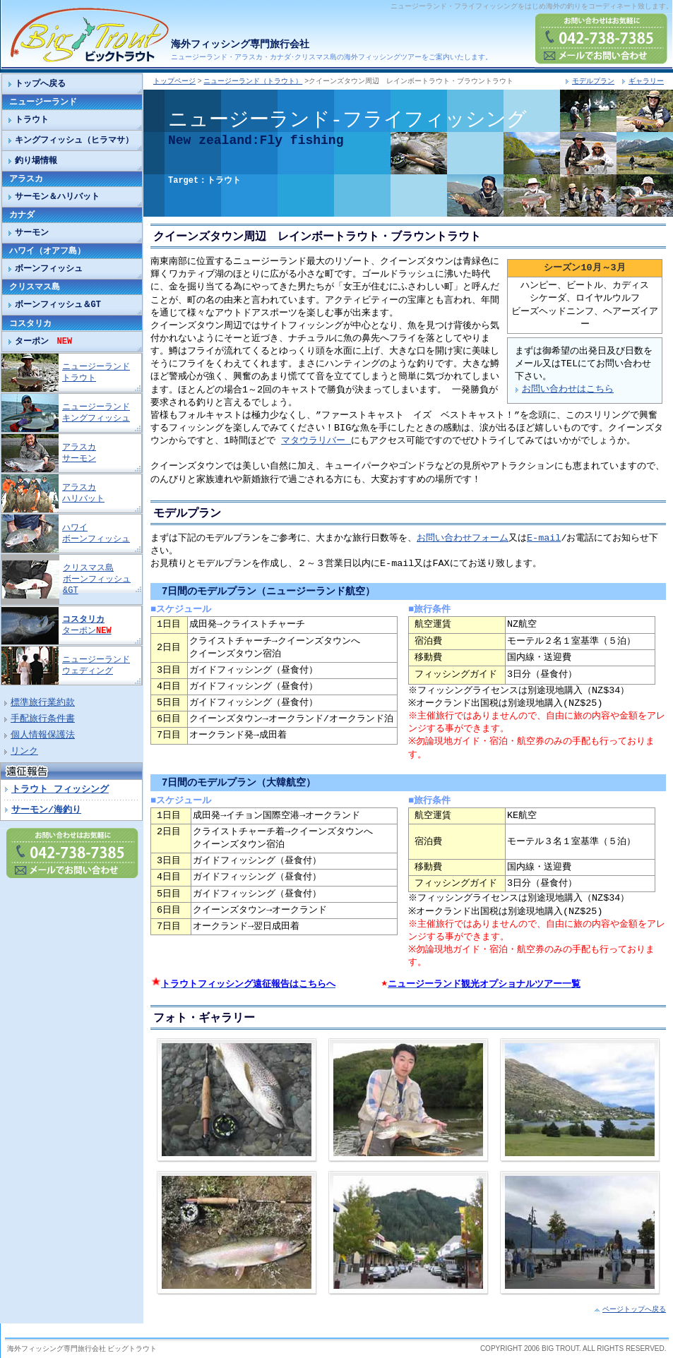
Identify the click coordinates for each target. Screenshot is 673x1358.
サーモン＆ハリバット (57, 197)
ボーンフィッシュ (49, 269)
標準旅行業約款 (43, 703)
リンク (24, 751)
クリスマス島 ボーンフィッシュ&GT (97, 579)
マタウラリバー (316, 441)
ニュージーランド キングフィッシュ (96, 412)
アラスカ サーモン (79, 452)
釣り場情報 (36, 161)
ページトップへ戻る (634, 1309)
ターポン (44, 341)
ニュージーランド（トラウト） (252, 81)
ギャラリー (646, 81)
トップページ (174, 81)
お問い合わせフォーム (462, 538)
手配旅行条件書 (43, 719)
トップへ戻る (40, 84)
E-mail (544, 538)
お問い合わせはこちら (568, 389)
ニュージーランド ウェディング (96, 665)
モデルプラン (593, 81)
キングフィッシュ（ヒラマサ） (74, 140)
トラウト (32, 120)
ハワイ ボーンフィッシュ (96, 533)
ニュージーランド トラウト (96, 372)
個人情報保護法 (43, 735)
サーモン (32, 233)
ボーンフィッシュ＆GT (58, 305)
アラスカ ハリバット (83, 493)
